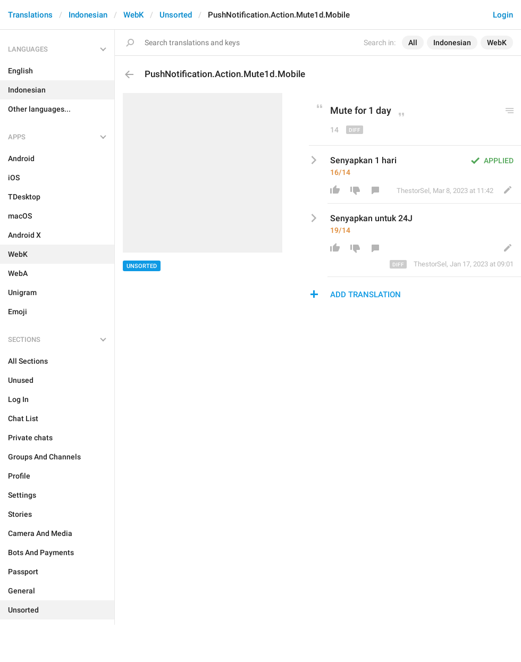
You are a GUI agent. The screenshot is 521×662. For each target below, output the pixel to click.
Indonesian (88, 15)
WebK (133, 15)
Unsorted (175, 15)
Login (503, 15)
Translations (30, 15)
